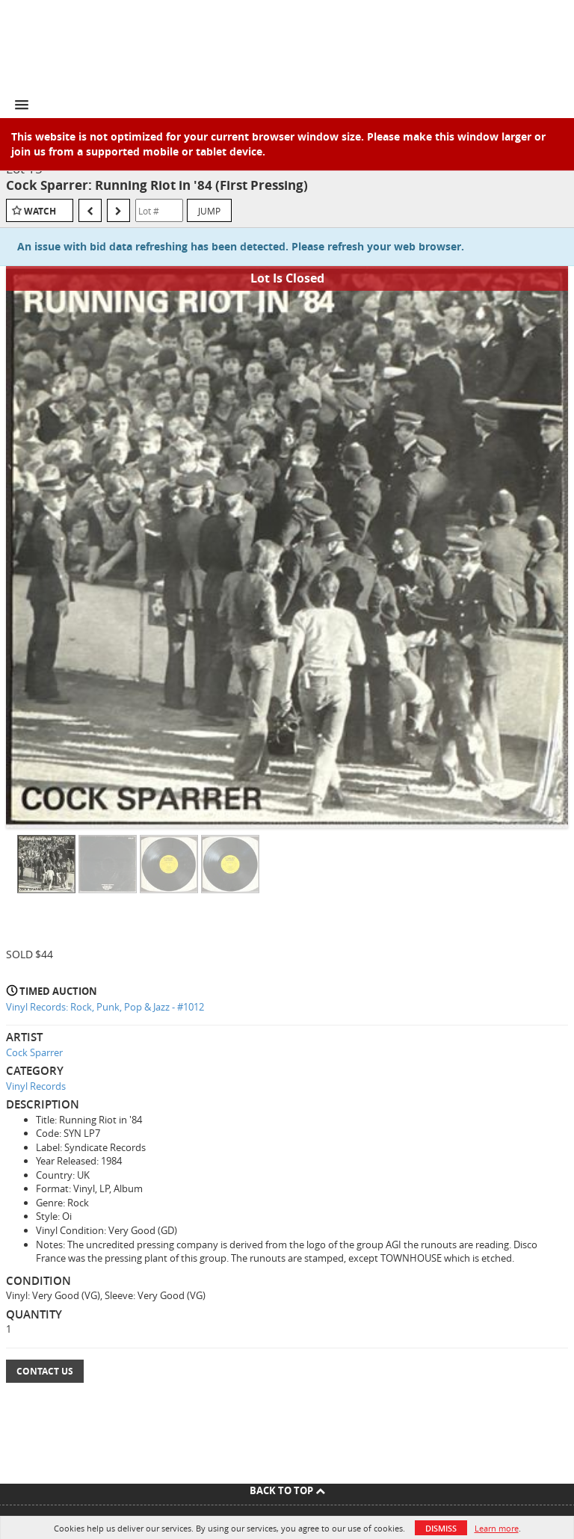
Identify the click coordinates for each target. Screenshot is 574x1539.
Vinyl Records (36, 1086)
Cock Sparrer (34, 1052)
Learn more (497, 1528)
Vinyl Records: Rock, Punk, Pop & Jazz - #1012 (105, 1007)
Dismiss (441, 1528)
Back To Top (287, 1490)
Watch (40, 211)
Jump (209, 211)
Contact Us (44, 1371)
